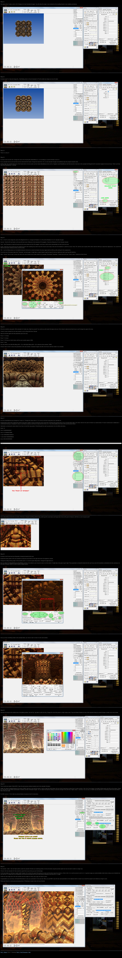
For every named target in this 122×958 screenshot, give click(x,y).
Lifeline (2, 443)
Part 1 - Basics (4, 952)
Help (29, 952)
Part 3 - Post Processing (22, 952)
